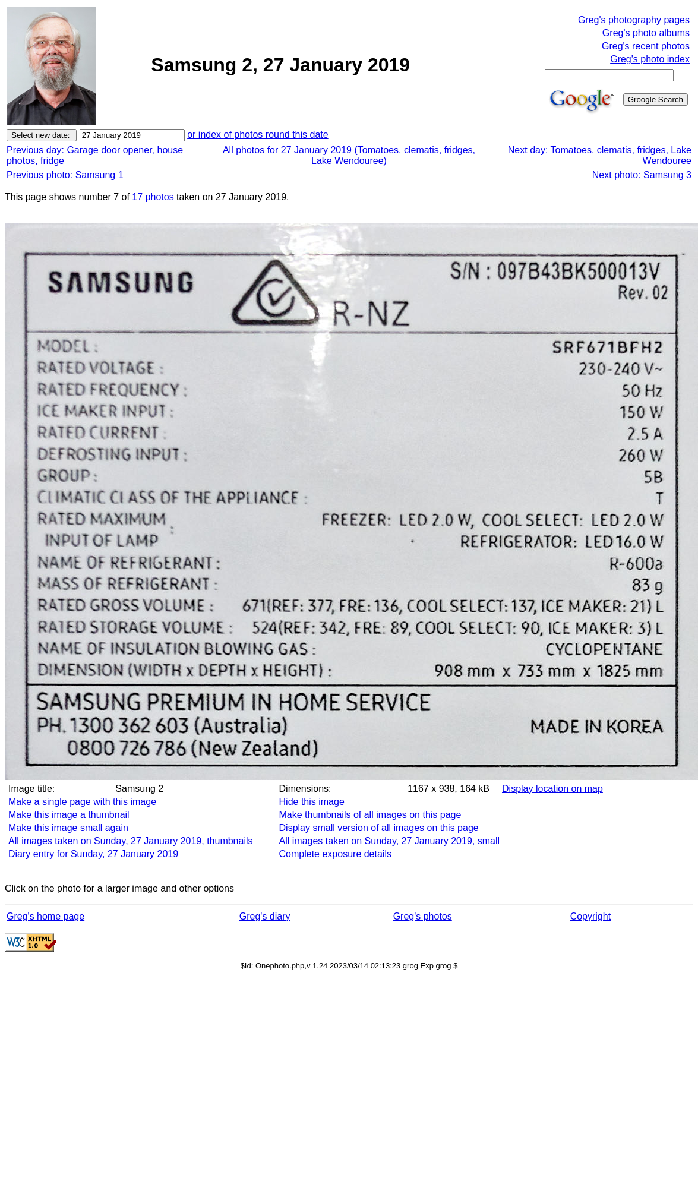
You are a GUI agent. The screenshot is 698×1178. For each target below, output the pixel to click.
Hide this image (312, 802)
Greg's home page (45, 916)
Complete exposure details (335, 854)
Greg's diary (264, 916)
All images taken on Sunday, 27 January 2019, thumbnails (130, 841)
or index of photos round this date (258, 135)
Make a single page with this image (82, 802)
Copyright (590, 916)
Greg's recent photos (646, 46)
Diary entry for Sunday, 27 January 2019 (93, 854)
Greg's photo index (650, 59)
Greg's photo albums (646, 33)
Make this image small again (68, 828)
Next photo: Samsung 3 (641, 175)
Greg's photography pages (634, 20)
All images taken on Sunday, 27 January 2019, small (389, 841)
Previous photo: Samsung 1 (65, 175)
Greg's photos (422, 916)
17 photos (152, 197)
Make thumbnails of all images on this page (370, 815)
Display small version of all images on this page (379, 828)
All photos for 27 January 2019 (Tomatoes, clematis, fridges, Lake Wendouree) (349, 155)
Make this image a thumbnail (69, 815)
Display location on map (552, 789)
